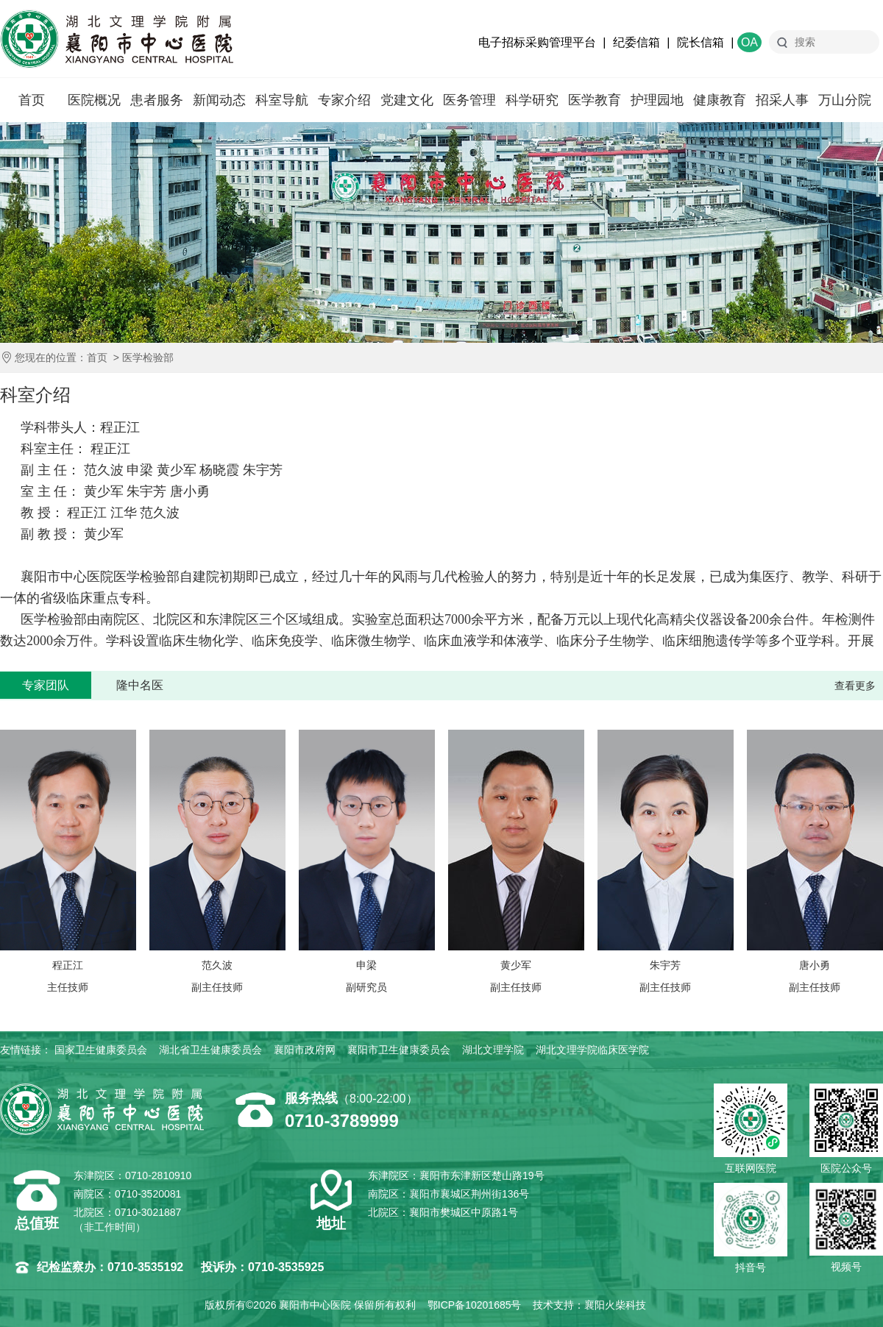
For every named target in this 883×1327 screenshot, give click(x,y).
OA (749, 42)
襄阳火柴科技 (615, 1305)
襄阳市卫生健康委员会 (398, 1050)
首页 (31, 100)
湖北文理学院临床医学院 (592, 1050)
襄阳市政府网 (305, 1050)
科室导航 (281, 100)
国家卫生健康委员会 (100, 1050)
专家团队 (45, 685)
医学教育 (594, 100)
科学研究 (532, 100)
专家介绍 (344, 100)
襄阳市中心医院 (116, 39)
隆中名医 (139, 685)
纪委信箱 (636, 42)
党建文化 (406, 100)
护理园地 (657, 100)
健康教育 (719, 100)
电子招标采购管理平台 (537, 42)
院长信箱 (700, 42)
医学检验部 (148, 357)
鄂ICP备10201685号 (475, 1305)
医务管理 (469, 100)
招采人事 (782, 100)
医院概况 (94, 100)
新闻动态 (219, 100)
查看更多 (855, 685)
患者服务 (156, 100)
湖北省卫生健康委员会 (210, 1050)
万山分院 (844, 100)
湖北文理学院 (493, 1050)
